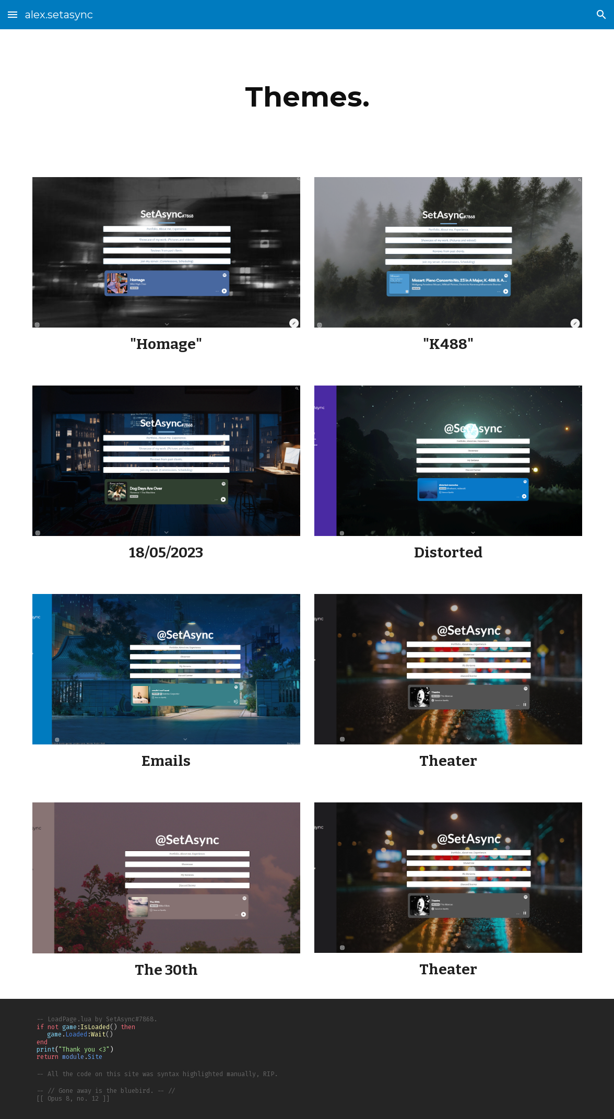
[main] (307, 97)
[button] (12, 14)
